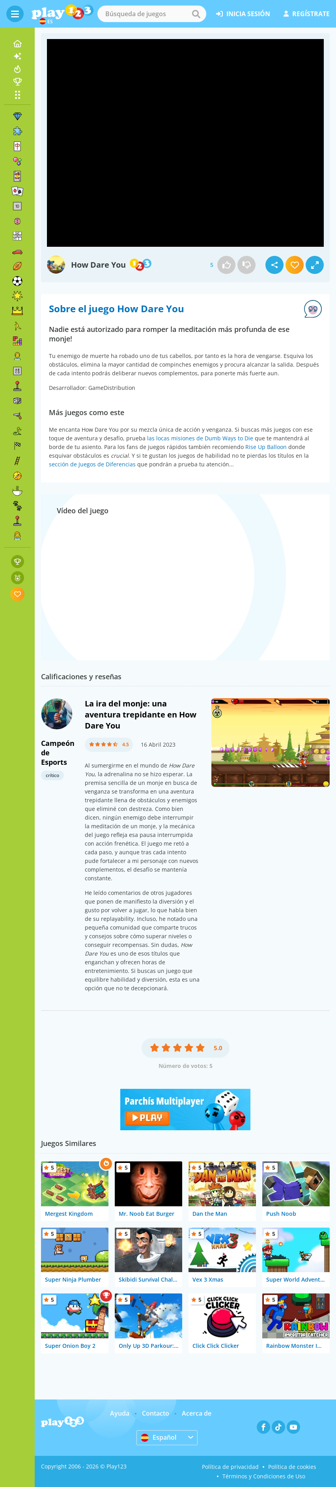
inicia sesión (243, 13)
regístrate (307, 13)
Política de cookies (292, 1466)
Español (158, 1437)
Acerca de (196, 1413)
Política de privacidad (230, 1466)
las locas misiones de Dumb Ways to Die (200, 438)
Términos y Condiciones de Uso (263, 1476)
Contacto (155, 1413)
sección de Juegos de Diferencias (92, 464)
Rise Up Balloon (266, 447)
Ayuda (119, 1413)
